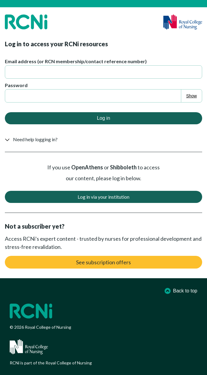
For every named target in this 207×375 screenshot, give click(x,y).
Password (16, 85)
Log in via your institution (103, 197)
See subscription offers (103, 262)
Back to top (181, 291)
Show (191, 95)
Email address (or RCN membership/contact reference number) (76, 61)
